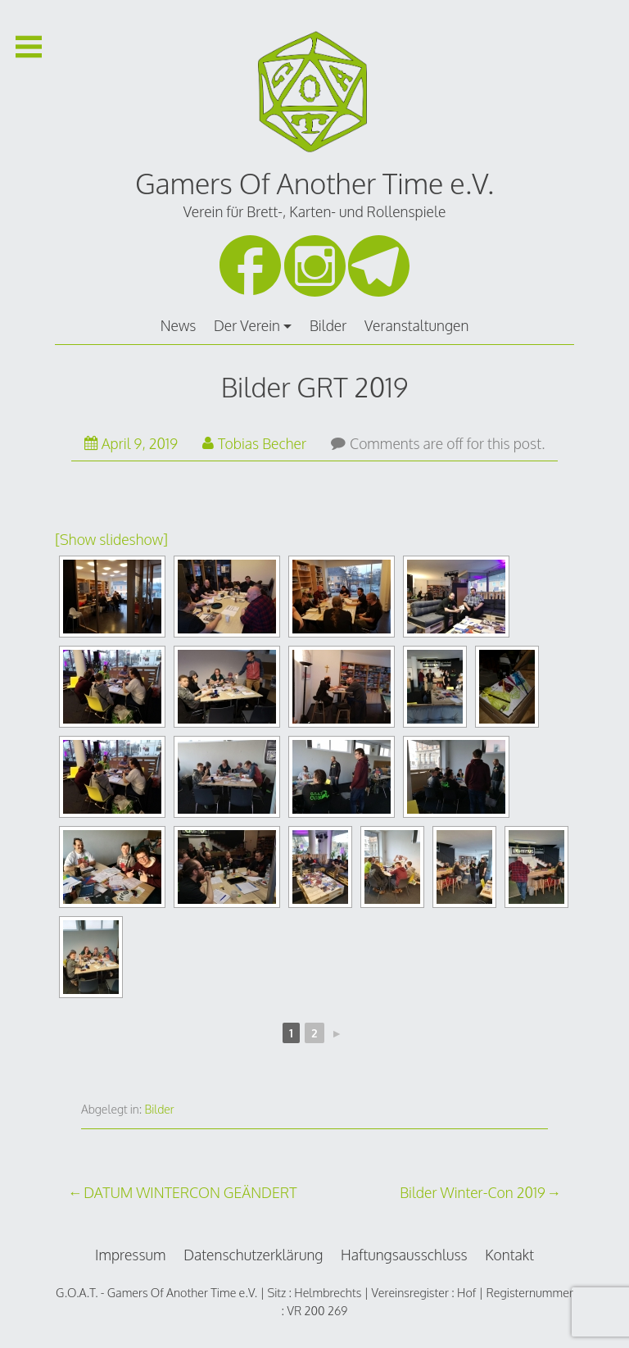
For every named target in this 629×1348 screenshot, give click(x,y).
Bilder (328, 325)
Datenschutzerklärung (253, 1255)
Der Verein (247, 325)
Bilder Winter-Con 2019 (472, 1192)
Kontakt (509, 1255)
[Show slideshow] (111, 539)
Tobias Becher (254, 443)
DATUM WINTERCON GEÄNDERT (190, 1192)
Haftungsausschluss (404, 1255)
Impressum (130, 1255)
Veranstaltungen (416, 325)
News (179, 325)
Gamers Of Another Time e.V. (314, 183)
